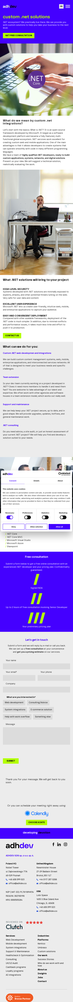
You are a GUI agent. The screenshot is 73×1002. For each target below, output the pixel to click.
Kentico (41, 944)
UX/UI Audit (12, 963)
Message (10, 724)
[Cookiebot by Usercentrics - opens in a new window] (60, 474)
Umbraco (42, 948)
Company (10, 684)
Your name (11, 660)
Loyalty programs (14, 971)
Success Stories (46, 959)
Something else (43, 717)
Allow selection (36, 527)
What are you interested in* (21, 697)
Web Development (15, 940)
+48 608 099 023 (16, 880)
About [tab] (60, 481)
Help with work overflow (17, 717)
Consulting (11, 959)
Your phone (46, 672)
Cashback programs (16, 967)
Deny (14, 527)
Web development (14, 703)
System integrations (15, 710)
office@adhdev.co (18, 883)
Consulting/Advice (38, 703)
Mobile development (16, 944)
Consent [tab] (12, 481)
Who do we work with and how (51, 964)
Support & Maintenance (18, 951)
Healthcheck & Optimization (20, 955)
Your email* (11, 672)
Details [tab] (36, 481)
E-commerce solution (41, 710)
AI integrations (13, 975)
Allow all (59, 527)
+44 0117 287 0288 (48, 880)
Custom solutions (47, 951)
